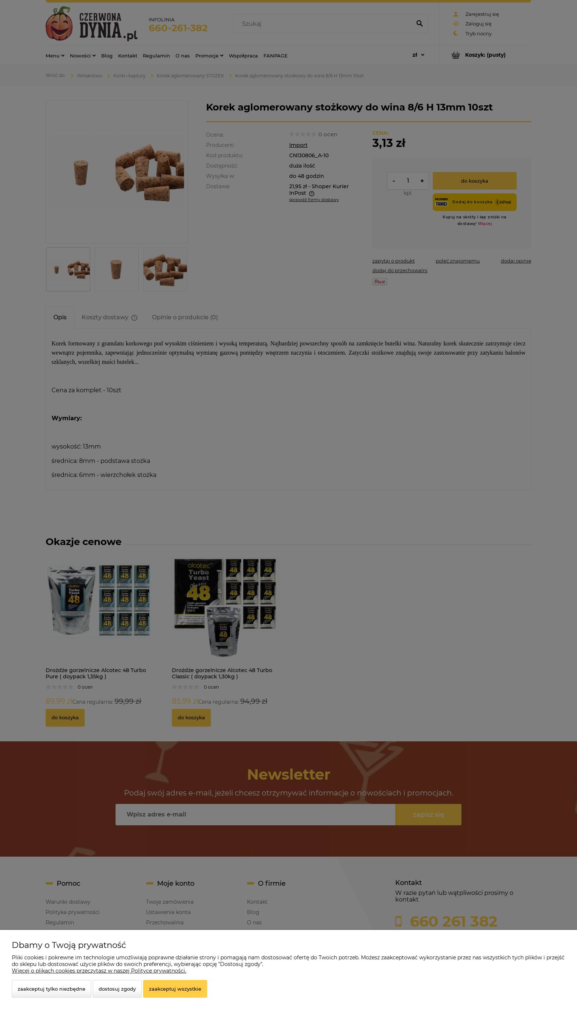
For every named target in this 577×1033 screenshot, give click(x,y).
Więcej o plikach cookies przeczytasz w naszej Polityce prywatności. (99, 970)
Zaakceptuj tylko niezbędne (51, 989)
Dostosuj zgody (117, 989)
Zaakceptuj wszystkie (175, 989)
